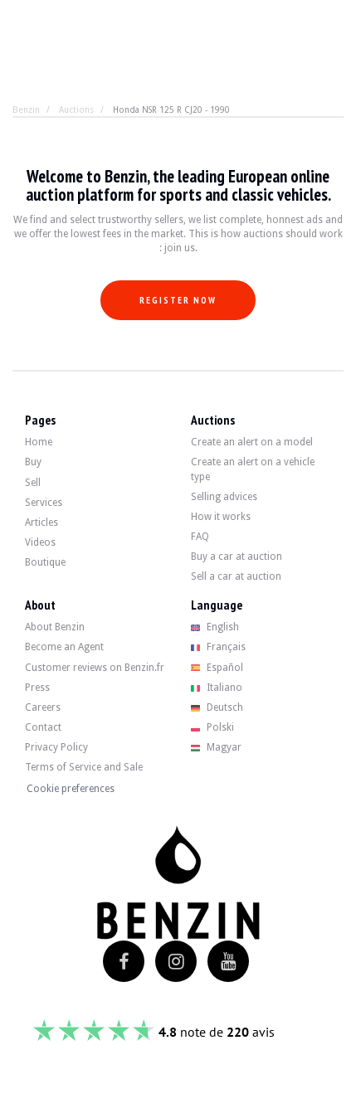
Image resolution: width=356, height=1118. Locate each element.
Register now (178, 300)
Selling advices (224, 497)
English (215, 627)
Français (218, 647)
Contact (43, 727)
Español (217, 667)
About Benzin (55, 627)
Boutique (45, 562)
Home (38, 442)
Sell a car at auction (236, 576)
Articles (41, 522)
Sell (33, 483)
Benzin (26, 109)
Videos (40, 542)
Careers (43, 707)
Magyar (216, 747)
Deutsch (217, 707)
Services (43, 502)
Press (37, 687)
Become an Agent (64, 647)
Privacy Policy (56, 747)
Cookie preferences (71, 789)
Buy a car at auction (236, 556)
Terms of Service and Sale (84, 767)
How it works (221, 517)
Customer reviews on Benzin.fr (94, 667)
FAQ (200, 536)
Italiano (217, 687)
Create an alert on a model (252, 442)
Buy (33, 462)
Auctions (76, 109)
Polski (213, 727)
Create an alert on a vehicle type (253, 469)
